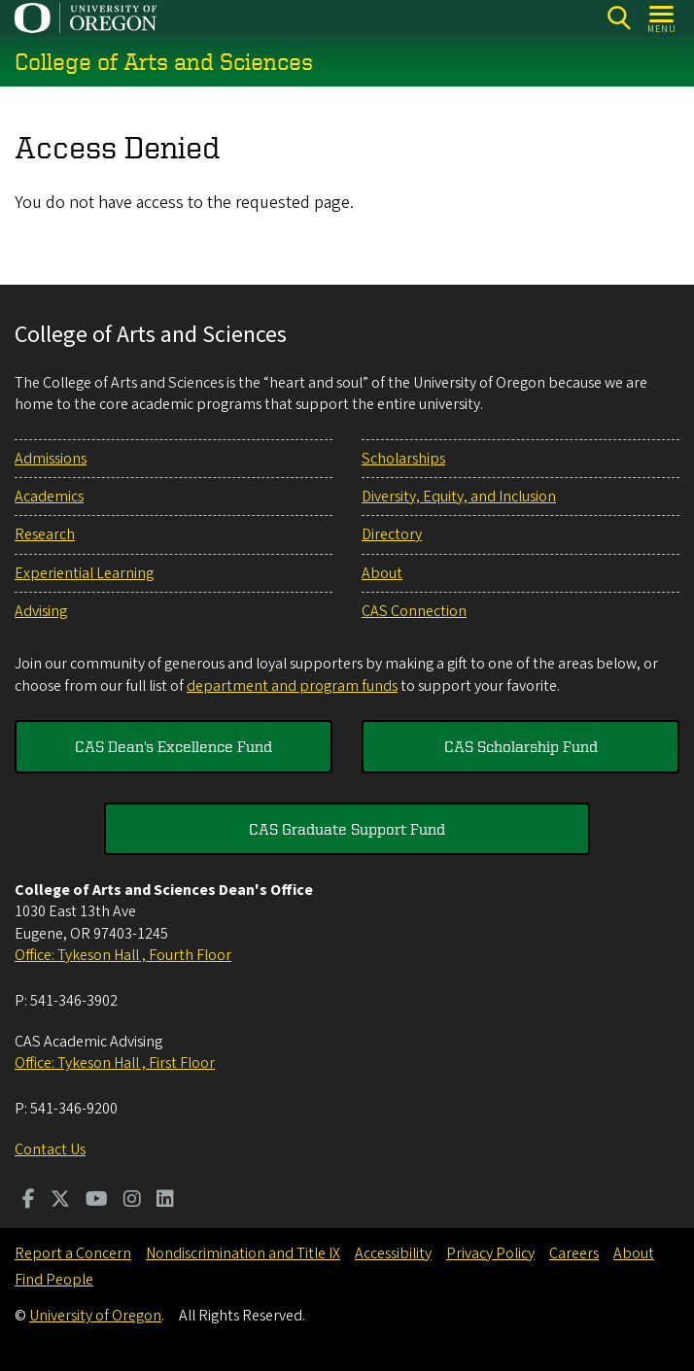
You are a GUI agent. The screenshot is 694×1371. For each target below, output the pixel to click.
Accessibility (393, 1253)
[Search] (619, 18)
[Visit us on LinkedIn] (165, 1201)
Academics (49, 496)
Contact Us (50, 1149)
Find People (54, 1279)
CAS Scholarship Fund (521, 746)
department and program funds (292, 686)
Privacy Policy (490, 1253)
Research (45, 534)
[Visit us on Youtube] (97, 1201)
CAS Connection (414, 611)
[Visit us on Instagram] (132, 1201)
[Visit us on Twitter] (60, 1201)
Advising (41, 611)
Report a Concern (73, 1253)
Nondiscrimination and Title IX (243, 1253)
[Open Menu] (662, 18)
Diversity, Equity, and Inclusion (459, 496)
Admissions (51, 458)
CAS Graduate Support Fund (347, 829)
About (382, 573)
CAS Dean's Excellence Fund (173, 746)
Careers (574, 1253)
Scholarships (403, 458)
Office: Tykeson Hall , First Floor (115, 1063)
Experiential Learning (84, 573)
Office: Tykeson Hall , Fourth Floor (123, 955)
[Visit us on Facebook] (29, 1201)
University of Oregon (95, 1315)
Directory (392, 534)
